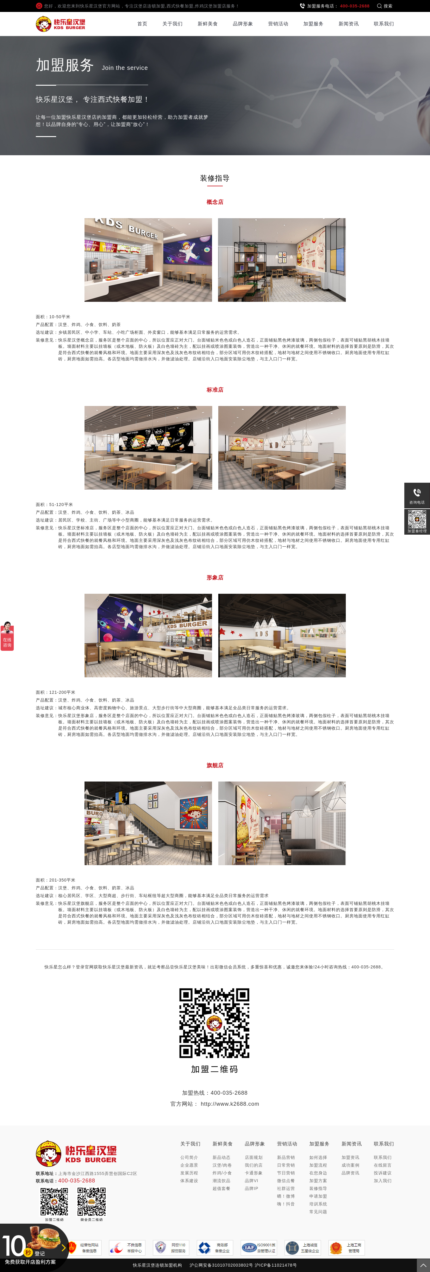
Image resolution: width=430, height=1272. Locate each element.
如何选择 (318, 1157)
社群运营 (286, 1188)
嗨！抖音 (286, 1204)
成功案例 (351, 1165)
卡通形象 (254, 1173)
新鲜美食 (208, 23)
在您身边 (318, 1173)
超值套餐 (222, 1188)
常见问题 (318, 1211)
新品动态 (222, 1157)
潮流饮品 (222, 1180)
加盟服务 (313, 23)
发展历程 (189, 1173)
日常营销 (286, 1165)
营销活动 (278, 23)
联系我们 (384, 23)
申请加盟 (318, 1196)
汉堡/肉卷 (222, 1165)
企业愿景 (189, 1165)
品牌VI (251, 1180)
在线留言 (383, 1165)
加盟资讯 (351, 1157)
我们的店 (254, 1165)
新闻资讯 (349, 23)
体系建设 (189, 1180)
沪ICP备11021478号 (276, 1265)
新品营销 (286, 1157)
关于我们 (172, 23)
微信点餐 (286, 1180)
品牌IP (251, 1188)
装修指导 (318, 1188)
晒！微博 (286, 1196)
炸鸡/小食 (222, 1173)
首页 (142, 23)
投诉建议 (383, 1173)
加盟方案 (318, 1180)
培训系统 (318, 1204)
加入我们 (383, 1180)
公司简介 (189, 1157)
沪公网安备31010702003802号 (221, 1265)
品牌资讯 (351, 1173)
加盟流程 (318, 1165)
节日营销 (286, 1173)
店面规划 (254, 1157)
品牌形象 (243, 23)
